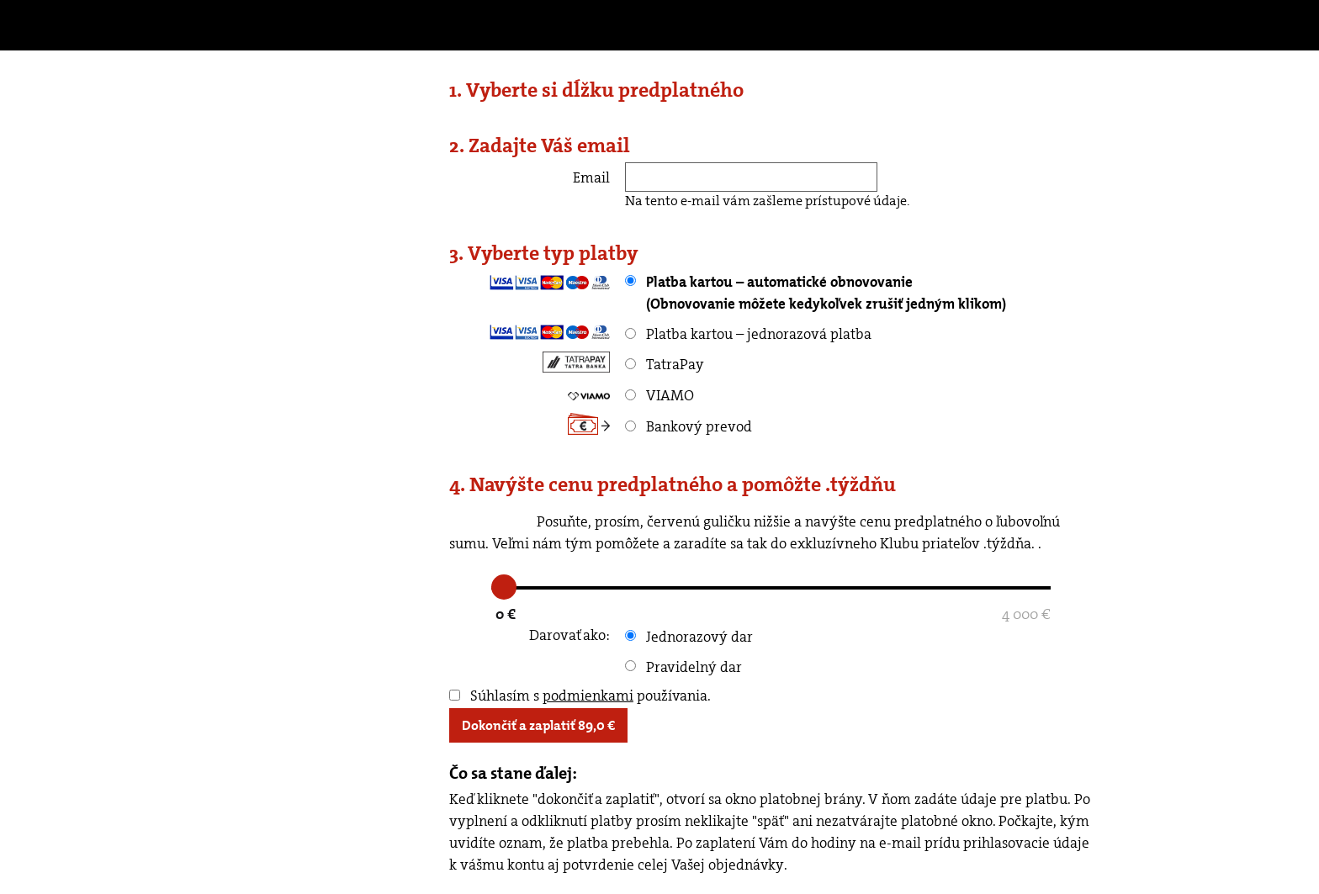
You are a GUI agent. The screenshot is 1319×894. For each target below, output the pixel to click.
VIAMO (659, 395)
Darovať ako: (569, 635)
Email (591, 177)
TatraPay (664, 364)
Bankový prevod (688, 426)
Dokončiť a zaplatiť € (538, 725)
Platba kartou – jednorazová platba (748, 334)
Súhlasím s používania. (580, 695)
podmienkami (588, 695)
